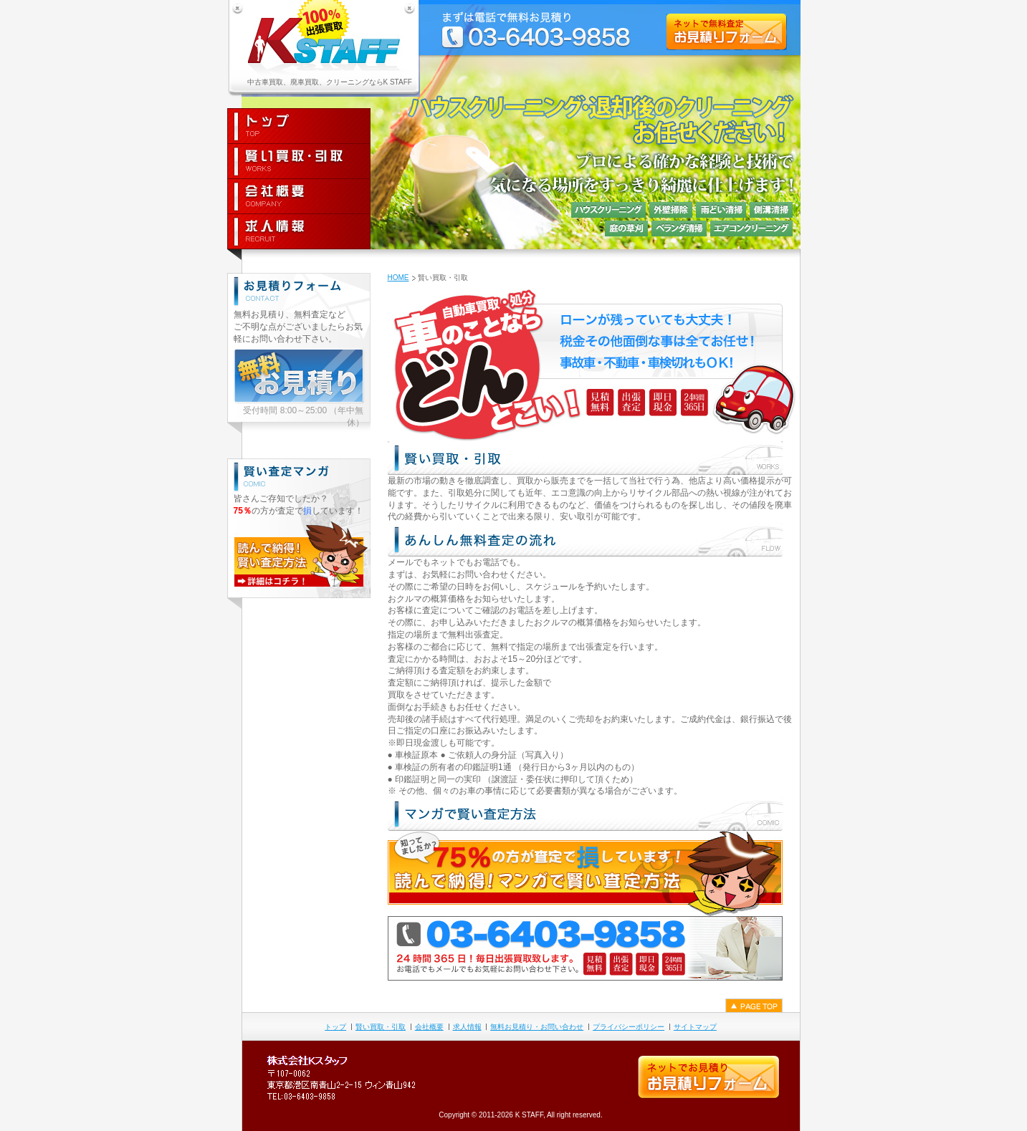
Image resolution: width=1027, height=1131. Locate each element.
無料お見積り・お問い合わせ (536, 1027)
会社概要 (429, 1027)
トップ (335, 1027)
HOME (398, 277)
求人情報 (467, 1027)
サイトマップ (695, 1027)
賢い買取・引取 (380, 1027)
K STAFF (529, 1115)
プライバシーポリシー (628, 1027)
